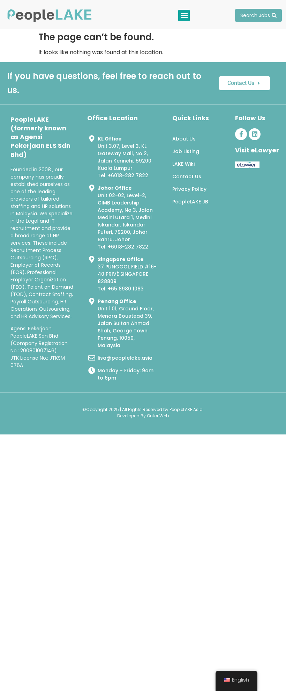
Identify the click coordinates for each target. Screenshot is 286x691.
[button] (184, 15)
